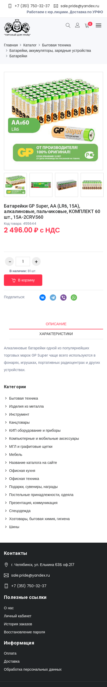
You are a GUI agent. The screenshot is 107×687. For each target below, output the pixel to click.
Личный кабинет (17, 616)
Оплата (10, 653)
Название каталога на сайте (33, 462)
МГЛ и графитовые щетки (30, 446)
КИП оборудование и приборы (35, 430)
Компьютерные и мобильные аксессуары (44, 438)
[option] (15, 185)
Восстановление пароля (24, 632)
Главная (11, 45)
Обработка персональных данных (33, 669)
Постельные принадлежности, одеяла (41, 494)
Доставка (12, 661)
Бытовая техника (56, 45)
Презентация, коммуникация (33, 502)
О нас (9, 608)
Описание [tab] (56, 324)
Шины (14, 526)
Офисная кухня (22, 470)
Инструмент (19, 414)
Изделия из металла (26, 406)
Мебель (15, 454)
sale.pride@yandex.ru (30, 575)
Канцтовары (19, 422)
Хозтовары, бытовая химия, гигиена (39, 518)
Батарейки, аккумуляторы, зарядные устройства (50, 50)
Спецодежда (20, 510)
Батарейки (18, 56)
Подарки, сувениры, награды (33, 486)
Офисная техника (24, 478)
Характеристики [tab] (56, 333)
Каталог (30, 45)
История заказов (18, 624)
